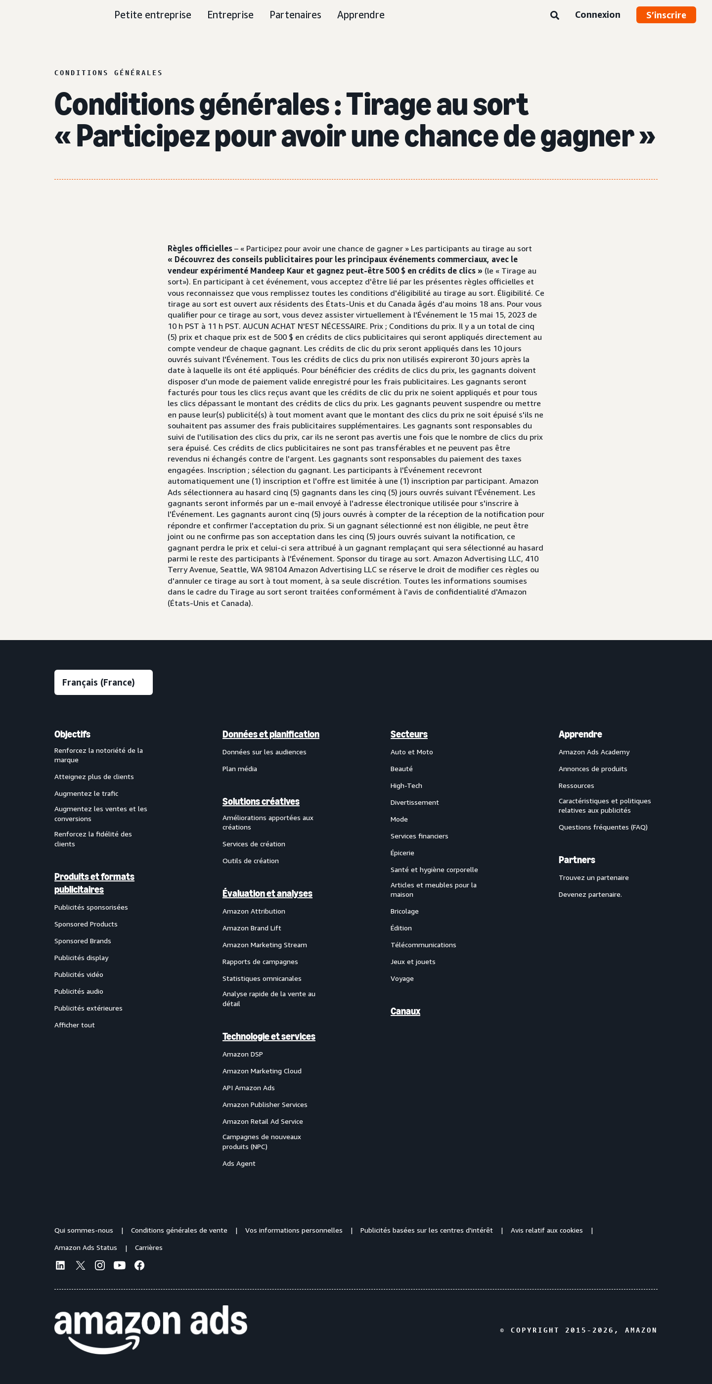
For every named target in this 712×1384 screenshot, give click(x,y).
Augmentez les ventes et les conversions (100, 813)
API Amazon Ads (248, 1087)
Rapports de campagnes (260, 961)
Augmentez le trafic (86, 793)
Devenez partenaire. (590, 894)
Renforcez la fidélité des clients (93, 839)
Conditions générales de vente (179, 1230)
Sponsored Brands (82, 940)
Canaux (405, 1011)
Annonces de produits (593, 768)
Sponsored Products (86, 924)
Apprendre (361, 14)
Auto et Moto (412, 751)
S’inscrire (666, 14)
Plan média (239, 768)
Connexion (598, 14)
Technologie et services (268, 1036)
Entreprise (230, 14)
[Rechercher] (554, 16)
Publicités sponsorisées (91, 907)
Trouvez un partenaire (594, 877)
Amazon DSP (242, 1054)
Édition (401, 927)
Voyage (402, 978)
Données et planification (270, 734)
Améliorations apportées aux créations (267, 822)
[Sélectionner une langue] (103, 682)
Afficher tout (74, 1024)
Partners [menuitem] (577, 860)
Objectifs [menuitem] (72, 734)
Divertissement (415, 802)
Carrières (149, 1247)
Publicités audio (78, 991)
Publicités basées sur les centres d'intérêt (426, 1230)
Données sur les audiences (264, 751)
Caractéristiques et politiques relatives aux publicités (605, 805)
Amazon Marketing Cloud (262, 1070)
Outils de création (250, 860)
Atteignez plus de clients (94, 776)
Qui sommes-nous (83, 1230)
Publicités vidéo (78, 974)
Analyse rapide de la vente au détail (268, 998)
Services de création (253, 843)
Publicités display (81, 957)
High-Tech (406, 785)
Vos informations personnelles (294, 1230)
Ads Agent (239, 1163)
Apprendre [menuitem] (580, 734)
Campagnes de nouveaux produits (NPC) (261, 1141)
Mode (399, 819)
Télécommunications (423, 944)
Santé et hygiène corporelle (434, 869)
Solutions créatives (261, 801)
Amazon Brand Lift (251, 927)
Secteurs (409, 734)
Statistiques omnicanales (262, 978)
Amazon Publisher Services (265, 1104)
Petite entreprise (152, 14)
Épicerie (402, 852)
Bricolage (405, 911)
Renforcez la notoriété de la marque (98, 755)
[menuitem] (103, 948)
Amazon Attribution (253, 911)
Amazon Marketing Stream (264, 944)
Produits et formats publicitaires (94, 883)
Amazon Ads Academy (594, 751)
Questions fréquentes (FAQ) (603, 827)
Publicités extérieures (88, 1008)
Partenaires (295, 14)
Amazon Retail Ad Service (262, 1121)
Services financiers (419, 835)
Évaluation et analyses (267, 893)
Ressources (576, 785)
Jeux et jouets (413, 961)
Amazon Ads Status (85, 1247)
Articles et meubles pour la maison (434, 889)
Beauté (402, 768)
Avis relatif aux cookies (547, 1230)
